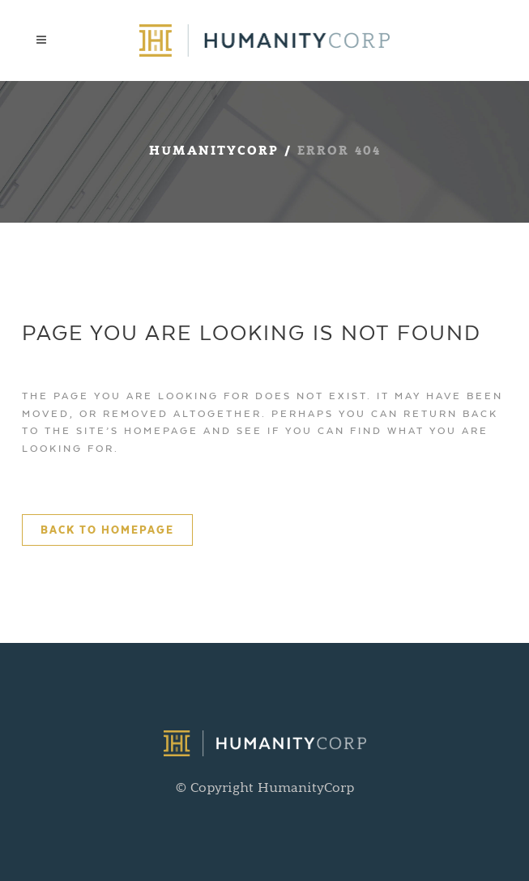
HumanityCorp (214, 152)
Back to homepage (107, 530)
